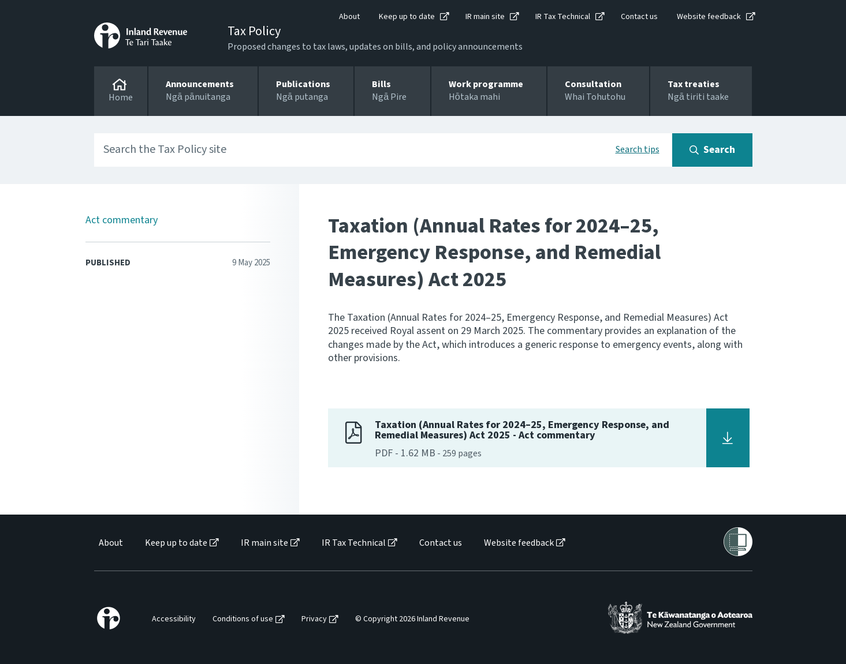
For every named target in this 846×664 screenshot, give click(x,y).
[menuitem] (110, 543)
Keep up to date (407, 16)
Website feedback (709, 16)
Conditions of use (243, 619)
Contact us (639, 16)
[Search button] (712, 150)
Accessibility (174, 619)
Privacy (314, 619)
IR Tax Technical (562, 16)
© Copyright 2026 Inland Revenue (412, 619)
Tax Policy (254, 31)
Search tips (637, 149)
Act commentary (121, 220)
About (349, 16)
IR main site (485, 16)
